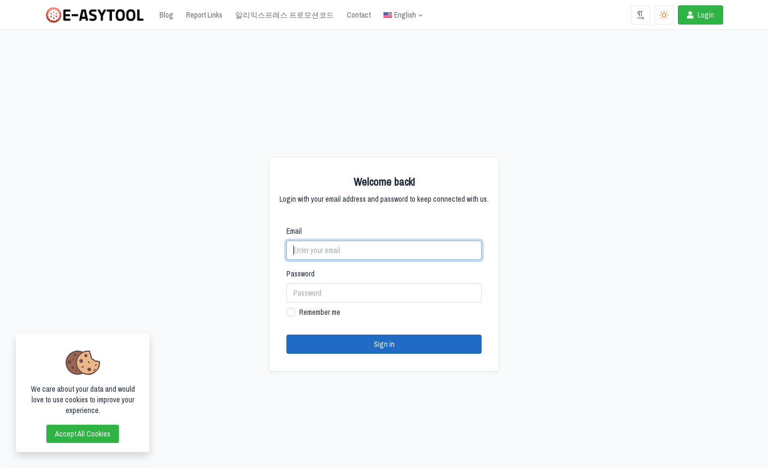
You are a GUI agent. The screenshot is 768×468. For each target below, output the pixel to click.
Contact (359, 15)
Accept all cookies (82, 434)
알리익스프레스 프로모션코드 (284, 15)
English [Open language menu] (399, 15)
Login (699, 15)
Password (300, 274)
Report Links (204, 15)
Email (294, 231)
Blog (166, 15)
